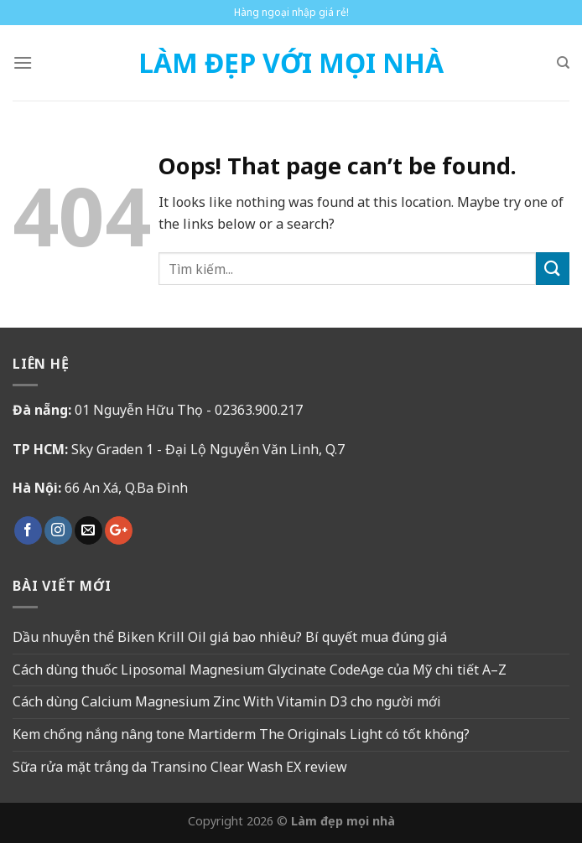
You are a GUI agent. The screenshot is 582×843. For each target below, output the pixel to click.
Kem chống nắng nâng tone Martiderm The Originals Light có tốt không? (241, 734)
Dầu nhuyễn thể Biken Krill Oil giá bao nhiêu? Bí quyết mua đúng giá (230, 637)
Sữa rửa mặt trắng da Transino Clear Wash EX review (180, 767)
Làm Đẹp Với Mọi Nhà (291, 62)
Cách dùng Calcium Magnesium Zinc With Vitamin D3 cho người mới (227, 701)
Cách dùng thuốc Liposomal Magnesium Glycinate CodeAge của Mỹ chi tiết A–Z (260, 669)
